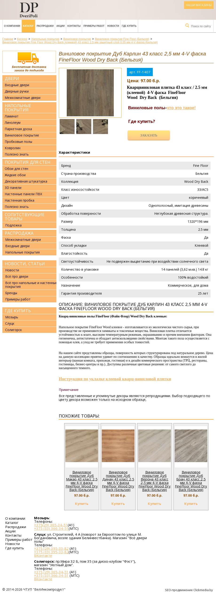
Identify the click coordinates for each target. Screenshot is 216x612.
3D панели (13, 188)
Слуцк (9, 323)
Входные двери (17, 85)
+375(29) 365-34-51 (51, 524)
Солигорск (13, 329)
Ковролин (12, 148)
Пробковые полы (18, 142)
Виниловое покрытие (22, 135)
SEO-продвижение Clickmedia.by (189, 590)
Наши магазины (199, 5)
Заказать (148, 135)
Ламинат (12, 116)
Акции (60, 26)
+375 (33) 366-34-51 (51, 528)
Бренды (11, 293)
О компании (12, 26)
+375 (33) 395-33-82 (51, 552)
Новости (113, 26)
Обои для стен (16, 169)
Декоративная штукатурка (26, 181)
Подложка (13, 225)
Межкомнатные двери (22, 98)
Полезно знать (17, 154)
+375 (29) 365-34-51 (51, 571)
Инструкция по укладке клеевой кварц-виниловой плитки (115, 379)
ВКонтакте (43, 555)
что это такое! (181, 107)
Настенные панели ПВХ (23, 194)
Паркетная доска (18, 129)
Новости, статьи (25, 263)
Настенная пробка (19, 200)
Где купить (129, 26)
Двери (12, 78)
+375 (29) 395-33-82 (51, 548)
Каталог (28, 26)
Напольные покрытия (18, 108)
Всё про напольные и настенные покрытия (31, 285)
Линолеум (12, 123)
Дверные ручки (17, 91)
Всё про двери (16, 276)
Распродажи (45, 26)
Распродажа (19, 233)
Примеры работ (93, 26)
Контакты (74, 26)
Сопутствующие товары (24, 217)
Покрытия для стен (27, 162)
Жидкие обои (15, 175)
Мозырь (11, 317)
